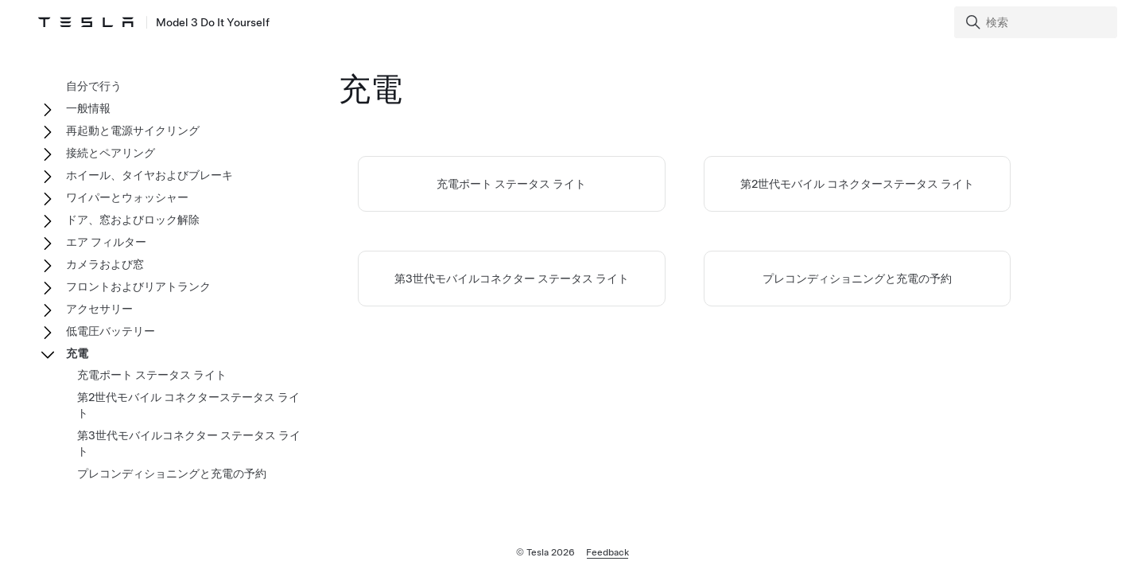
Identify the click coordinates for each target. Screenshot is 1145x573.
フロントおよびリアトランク (138, 286)
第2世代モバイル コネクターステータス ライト (857, 183)
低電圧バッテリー (110, 331)
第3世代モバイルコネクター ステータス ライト (511, 278)
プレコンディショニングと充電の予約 (857, 278)
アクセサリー (99, 308)
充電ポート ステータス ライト (511, 183)
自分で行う (94, 86)
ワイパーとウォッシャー (127, 197)
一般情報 (88, 108)
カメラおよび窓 (105, 264)
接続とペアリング (110, 152)
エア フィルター (106, 242)
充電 (77, 353)
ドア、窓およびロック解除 (133, 219)
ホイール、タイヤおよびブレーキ (149, 175)
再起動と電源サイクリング (133, 130)
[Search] (1037, 22)
